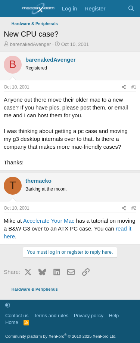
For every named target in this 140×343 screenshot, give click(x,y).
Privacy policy (88, 315)
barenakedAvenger (30, 44)
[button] (8, 305)
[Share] (124, 87)
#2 (133, 208)
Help (114, 315)
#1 (133, 87)
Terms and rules (51, 315)
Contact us (16, 315)
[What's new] (116, 8)
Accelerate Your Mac (49, 220)
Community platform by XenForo (60, 336)
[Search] (131, 8)
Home (11, 322)
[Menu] (10, 8)
